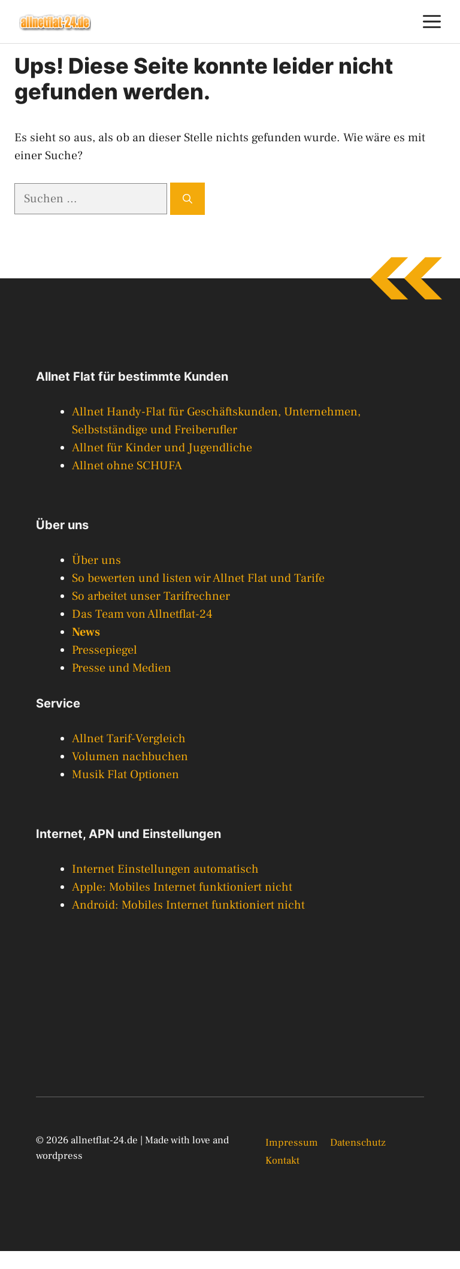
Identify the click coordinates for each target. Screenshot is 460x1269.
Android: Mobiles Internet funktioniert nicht (188, 905)
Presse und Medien (121, 668)
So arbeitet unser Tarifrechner (151, 596)
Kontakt (282, 1160)
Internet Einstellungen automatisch (165, 869)
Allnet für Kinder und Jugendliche (162, 448)
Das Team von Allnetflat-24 (142, 614)
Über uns (96, 560)
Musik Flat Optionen (125, 774)
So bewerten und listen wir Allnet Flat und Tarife (198, 578)
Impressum (291, 1142)
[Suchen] (187, 199)
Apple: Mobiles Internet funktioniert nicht (182, 887)
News (86, 632)
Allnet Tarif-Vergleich (129, 738)
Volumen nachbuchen (130, 756)
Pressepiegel (104, 650)
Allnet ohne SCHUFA (127, 465)
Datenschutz (358, 1142)
